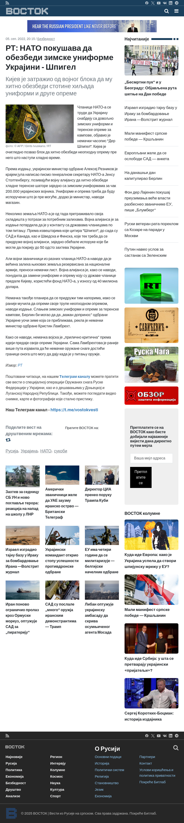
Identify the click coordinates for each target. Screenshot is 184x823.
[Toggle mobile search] (167, 11)
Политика (14, 770)
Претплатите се (141, 477)
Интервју (58, 763)
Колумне (57, 770)
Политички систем (109, 770)
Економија (15, 776)
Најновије (14, 757)
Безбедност (46, 39)
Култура (57, 789)
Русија (12, 451)
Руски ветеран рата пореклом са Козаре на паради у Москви (151, 230)
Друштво (13, 789)
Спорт (55, 796)
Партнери (147, 757)
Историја (102, 763)
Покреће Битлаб (152, 782)
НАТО (46, 451)
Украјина (29, 451)
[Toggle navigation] (175, 11)
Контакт (145, 763)
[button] (176, 11)
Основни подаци (108, 757)
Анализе (13, 796)
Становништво (107, 783)
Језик (99, 789)
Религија (102, 776)
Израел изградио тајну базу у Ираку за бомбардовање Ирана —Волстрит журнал (151, 113)
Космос (56, 776)
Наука (55, 783)
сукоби (60, 451)
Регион (56, 757)
